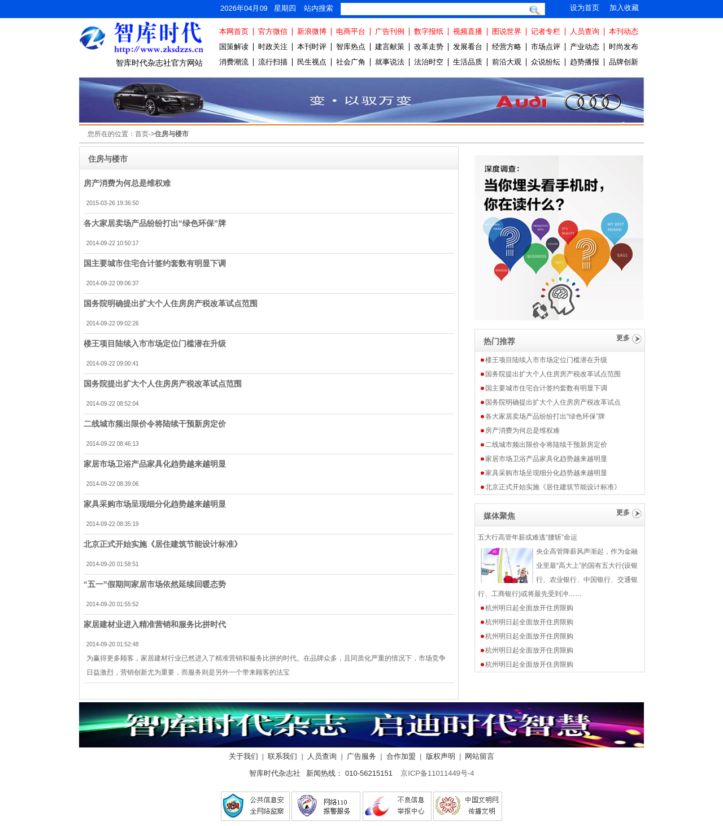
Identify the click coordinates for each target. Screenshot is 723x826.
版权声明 (440, 756)
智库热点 (350, 46)
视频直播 (467, 31)
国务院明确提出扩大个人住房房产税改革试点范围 (171, 303)
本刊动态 (623, 31)
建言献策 (389, 46)
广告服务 (361, 756)
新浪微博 (311, 31)
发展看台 (467, 46)
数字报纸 (428, 31)
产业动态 (584, 46)
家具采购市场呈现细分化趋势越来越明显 (155, 503)
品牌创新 (623, 62)
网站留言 (479, 756)
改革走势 (428, 46)
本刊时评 (311, 46)
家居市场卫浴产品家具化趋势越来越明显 (155, 463)
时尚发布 (623, 46)
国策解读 (234, 46)
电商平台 (350, 31)
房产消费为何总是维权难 (127, 183)
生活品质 (467, 62)
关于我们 (243, 756)
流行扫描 (273, 62)
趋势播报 (584, 62)
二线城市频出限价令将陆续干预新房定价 (155, 423)
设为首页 (584, 7)
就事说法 (389, 62)
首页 (142, 134)
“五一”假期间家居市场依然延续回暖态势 (155, 584)
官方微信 (273, 31)
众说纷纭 (545, 62)
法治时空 (428, 62)
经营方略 (506, 46)
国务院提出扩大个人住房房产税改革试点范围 (163, 383)
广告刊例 (389, 31)
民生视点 (311, 62)
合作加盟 (401, 756)
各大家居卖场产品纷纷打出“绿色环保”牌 (155, 223)
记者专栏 (545, 31)
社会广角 (350, 62)
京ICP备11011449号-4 (437, 773)
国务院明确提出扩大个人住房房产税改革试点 (553, 402)
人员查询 (584, 31)
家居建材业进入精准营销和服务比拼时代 (155, 624)
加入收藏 (624, 7)
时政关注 (273, 46)
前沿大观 (506, 62)
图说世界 (506, 31)
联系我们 (282, 756)
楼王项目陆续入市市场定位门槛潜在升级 (155, 343)
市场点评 (545, 46)
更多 (623, 338)
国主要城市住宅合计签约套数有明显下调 (155, 263)
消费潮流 (234, 62)
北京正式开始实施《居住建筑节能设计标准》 (163, 544)
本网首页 (234, 31)
